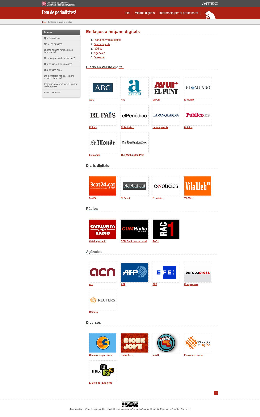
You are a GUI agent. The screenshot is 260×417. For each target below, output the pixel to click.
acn (91, 284)
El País (93, 127)
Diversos (99, 57)
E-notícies (158, 198)
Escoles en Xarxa (193, 355)
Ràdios (98, 48)
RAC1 (156, 241)
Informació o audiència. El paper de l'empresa (60, 85)
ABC (91, 99)
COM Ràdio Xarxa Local (134, 241)
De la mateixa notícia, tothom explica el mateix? (59, 77)
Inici (127, 12)
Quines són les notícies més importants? (58, 51)
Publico (188, 127)
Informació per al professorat (178, 12)
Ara (123, 99)
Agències (99, 53)
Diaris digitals (102, 44)
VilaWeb (188, 198)
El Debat (125, 198)
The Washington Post (132, 155)
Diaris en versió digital (107, 39)
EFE (155, 284)
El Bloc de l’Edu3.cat (100, 383)
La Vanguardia (160, 127)
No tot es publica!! (53, 44)
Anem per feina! (52, 92)
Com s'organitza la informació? (59, 58)
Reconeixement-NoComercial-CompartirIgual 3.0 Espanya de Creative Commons (151, 409)
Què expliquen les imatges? (58, 64)
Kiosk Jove (127, 355)
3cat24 (92, 198)
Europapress (191, 284)
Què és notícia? (52, 38)
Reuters (93, 312)
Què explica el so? (53, 70)
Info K (156, 355)
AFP (123, 284)
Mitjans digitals (145, 12)
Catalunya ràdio (97, 241)
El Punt (156, 99)
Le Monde (94, 155)
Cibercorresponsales (100, 355)
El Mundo (189, 99)
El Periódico (127, 127)
